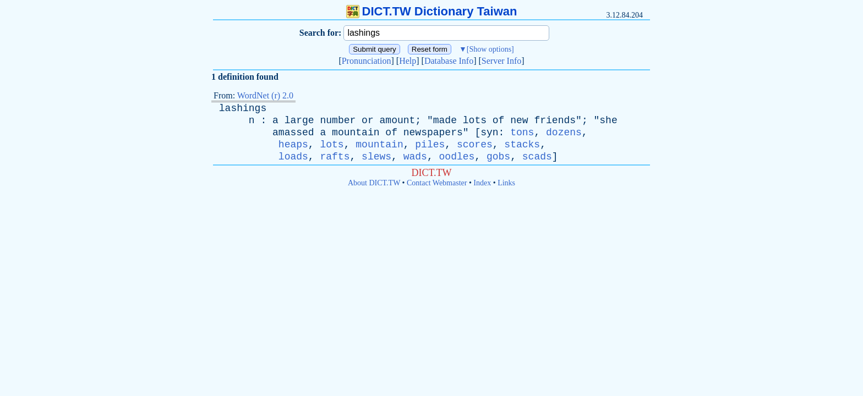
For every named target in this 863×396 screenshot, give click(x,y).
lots (475, 120)
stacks (522, 144)
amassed (293, 132)
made (445, 120)
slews (376, 156)
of (499, 120)
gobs (498, 156)
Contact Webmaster (437, 183)
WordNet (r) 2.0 (265, 95)
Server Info (501, 60)
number (338, 120)
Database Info (448, 60)
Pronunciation (366, 60)
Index (482, 183)
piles (430, 144)
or (368, 120)
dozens (564, 132)
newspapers (433, 132)
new (519, 120)
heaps (293, 144)
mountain (355, 132)
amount (398, 120)
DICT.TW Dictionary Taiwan (431, 11)
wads (415, 156)
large (299, 120)
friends (555, 120)
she (608, 120)
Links (506, 183)
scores (475, 144)
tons (522, 132)
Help (407, 60)
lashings (242, 108)
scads (537, 156)
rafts (334, 156)
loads (293, 156)
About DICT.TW (374, 183)
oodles (457, 156)
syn (489, 132)
